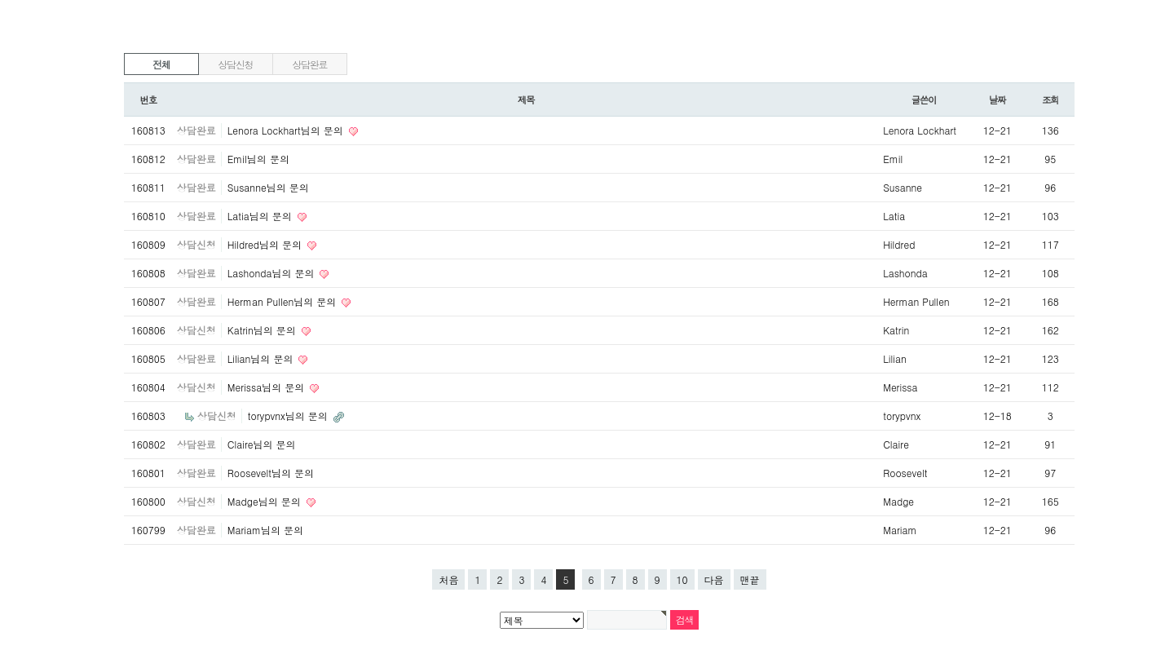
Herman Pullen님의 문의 (283, 301)
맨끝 (750, 579)
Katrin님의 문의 (263, 330)
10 (682, 579)
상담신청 (235, 64)
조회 (1050, 99)
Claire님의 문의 (261, 444)
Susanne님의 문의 (268, 187)
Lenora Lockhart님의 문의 (286, 130)
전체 (161, 64)
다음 (714, 579)
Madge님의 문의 (265, 501)
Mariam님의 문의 (265, 530)
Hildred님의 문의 (266, 244)
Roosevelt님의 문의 (270, 473)
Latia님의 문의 (261, 216)
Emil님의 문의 (258, 159)
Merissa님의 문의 (267, 387)
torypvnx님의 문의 (289, 415)
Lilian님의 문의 (262, 358)
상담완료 (309, 64)
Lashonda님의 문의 (272, 273)
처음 (448, 579)
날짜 (997, 99)
